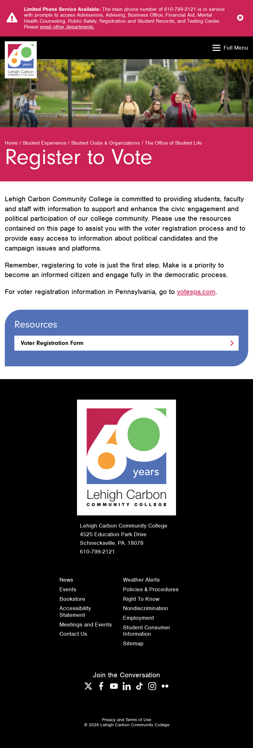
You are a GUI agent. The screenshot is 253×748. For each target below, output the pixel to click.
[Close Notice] (240, 18)
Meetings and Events (85, 624)
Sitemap (133, 643)
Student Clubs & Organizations (105, 143)
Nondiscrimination (145, 608)
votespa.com (196, 291)
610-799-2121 (97, 551)
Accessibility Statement (75, 611)
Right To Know (141, 598)
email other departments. (67, 27)
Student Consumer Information (146, 631)
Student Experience (44, 143)
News (66, 579)
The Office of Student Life (173, 143)
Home (11, 143)
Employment (138, 617)
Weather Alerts (141, 579)
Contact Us (73, 633)
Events (67, 589)
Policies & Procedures (151, 589)
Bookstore (72, 598)
